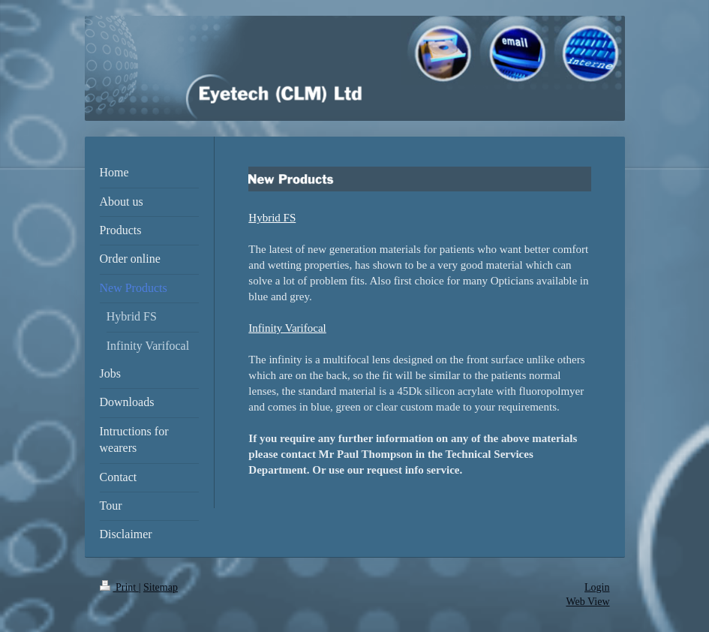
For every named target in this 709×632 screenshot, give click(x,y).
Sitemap (160, 587)
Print (119, 587)
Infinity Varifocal (287, 328)
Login (596, 587)
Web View (587, 601)
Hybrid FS (272, 218)
